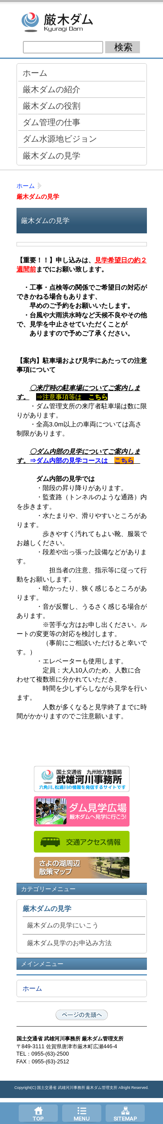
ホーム (35, 73)
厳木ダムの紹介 (51, 89)
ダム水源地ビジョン (60, 138)
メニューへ (81, 1113)
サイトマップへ (125, 1113)
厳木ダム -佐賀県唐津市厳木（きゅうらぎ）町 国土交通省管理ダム (82, 21)
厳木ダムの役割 (51, 105)
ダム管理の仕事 (51, 122)
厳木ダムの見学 (51, 155)
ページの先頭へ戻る (82, 1015)
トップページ (38, 1113)
